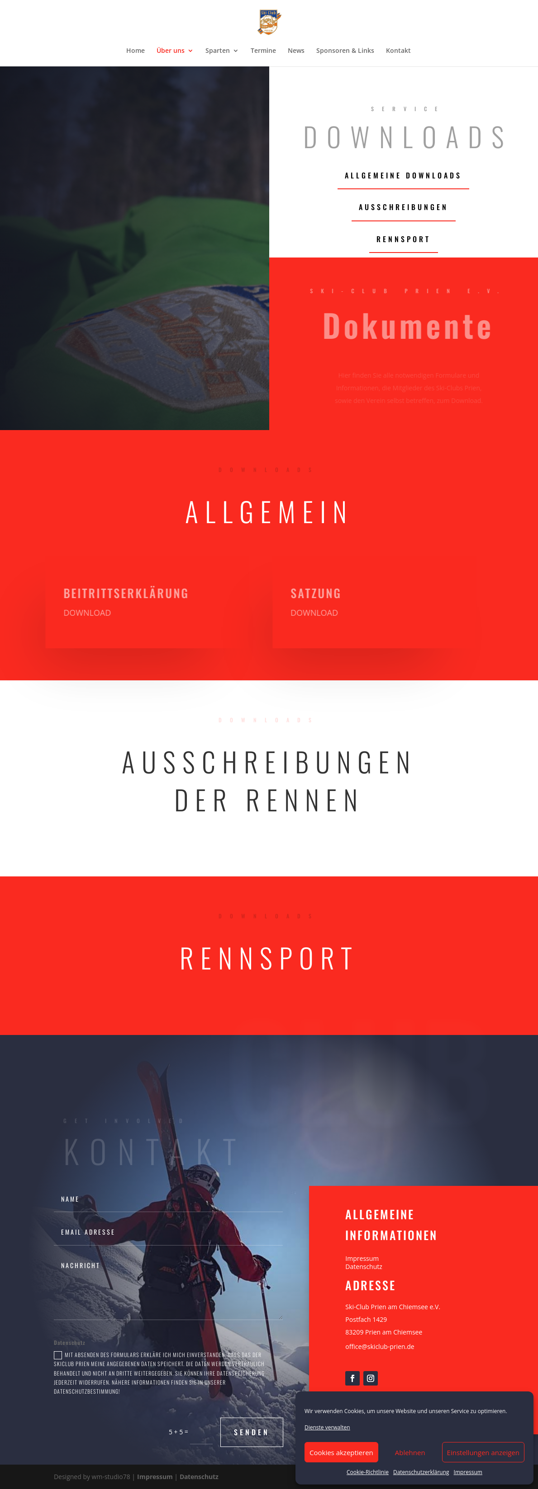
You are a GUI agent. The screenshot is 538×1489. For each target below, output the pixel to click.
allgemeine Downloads (403, 175)
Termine (263, 51)
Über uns (171, 51)
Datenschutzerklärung (421, 1472)
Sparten (217, 51)
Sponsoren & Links (345, 51)
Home (135, 51)
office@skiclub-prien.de (379, 1346)
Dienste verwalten (327, 1427)
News (296, 51)
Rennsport (403, 239)
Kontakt (398, 51)
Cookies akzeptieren (341, 1452)
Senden (252, 1432)
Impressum (468, 1472)
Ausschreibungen (403, 206)
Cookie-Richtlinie (368, 1472)
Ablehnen (410, 1452)
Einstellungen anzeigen (483, 1452)
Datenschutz (363, 1266)
